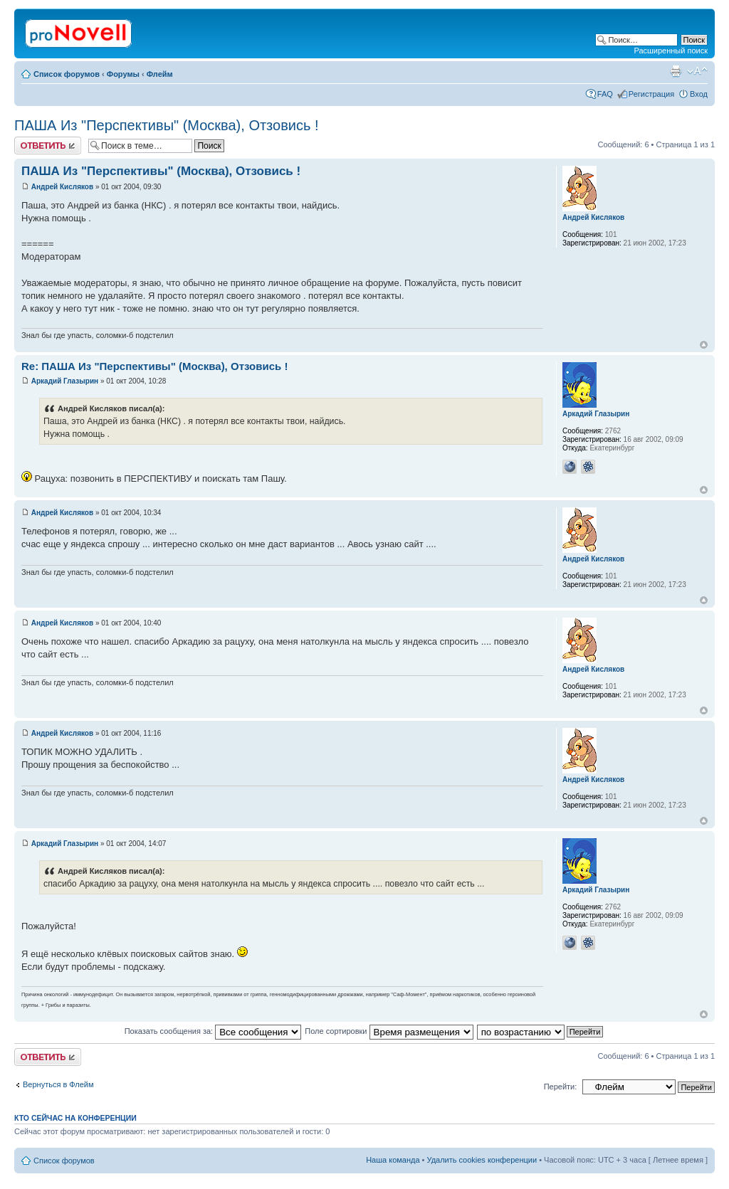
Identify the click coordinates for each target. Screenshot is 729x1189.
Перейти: (560, 1086)
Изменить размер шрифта (697, 71)
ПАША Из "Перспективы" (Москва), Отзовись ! (166, 125)
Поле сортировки (389, 1031)
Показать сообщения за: (213, 1031)
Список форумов (66, 74)
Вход (699, 94)
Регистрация (651, 94)
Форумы (123, 74)
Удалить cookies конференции (482, 1160)
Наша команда (392, 1160)
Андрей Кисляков (62, 187)
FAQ (605, 94)
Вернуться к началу (704, 345)
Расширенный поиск (671, 50)
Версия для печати (675, 71)
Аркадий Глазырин (64, 381)
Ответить (47, 145)
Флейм (160, 74)
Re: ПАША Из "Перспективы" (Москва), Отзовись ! (154, 366)
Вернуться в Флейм (58, 1084)
